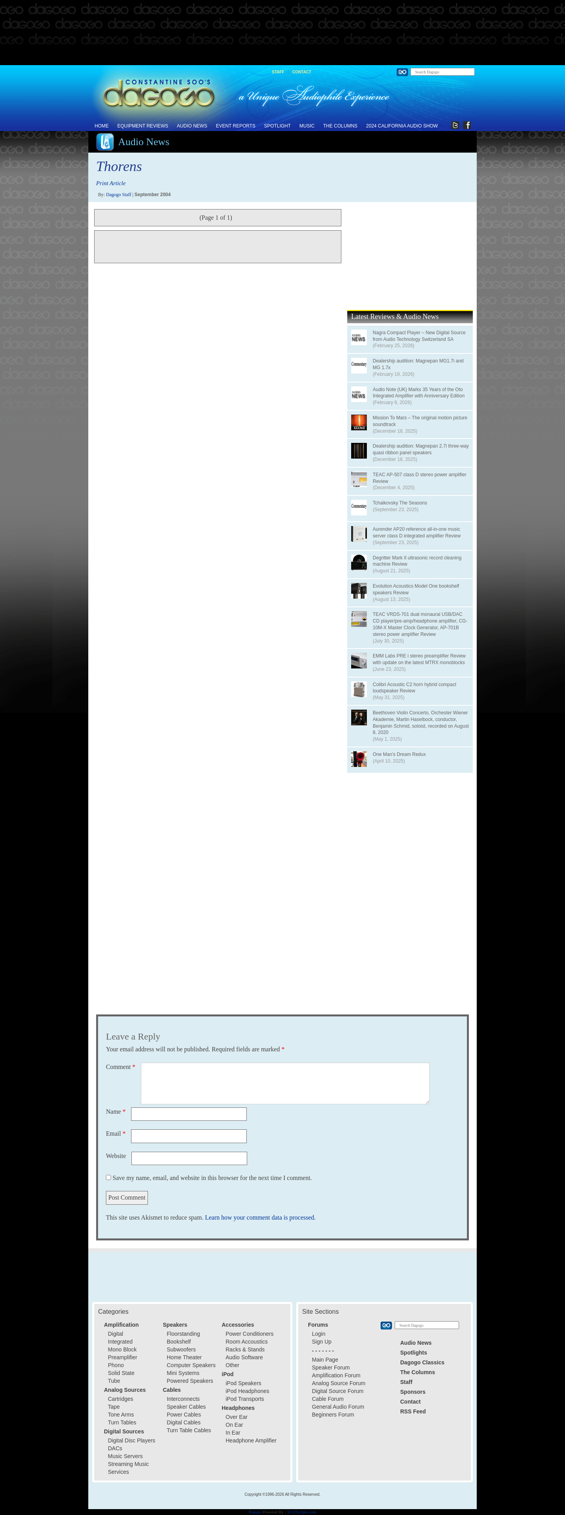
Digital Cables (183, 1422)
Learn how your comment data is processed (259, 1217)
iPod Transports (245, 1399)
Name (116, 1111)
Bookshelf (179, 1341)
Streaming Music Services (128, 1468)
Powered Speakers (190, 1381)
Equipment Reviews (142, 126)
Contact (301, 72)
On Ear (234, 1425)
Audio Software (244, 1357)
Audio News (192, 126)
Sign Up (322, 1341)
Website (116, 1156)
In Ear (233, 1432)
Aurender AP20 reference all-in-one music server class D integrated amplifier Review (417, 532)
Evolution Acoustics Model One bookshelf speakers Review (416, 589)
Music (307, 126)
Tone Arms (121, 1414)
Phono (116, 1365)
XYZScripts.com (301, 1512)
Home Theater (184, 1357)
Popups (255, 1512)
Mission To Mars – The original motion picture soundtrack (420, 421)
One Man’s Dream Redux (399, 754)
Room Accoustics (247, 1341)
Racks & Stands (245, 1349)
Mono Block (122, 1349)
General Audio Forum (338, 1407)
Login (318, 1334)
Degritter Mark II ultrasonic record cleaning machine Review (417, 561)
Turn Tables (122, 1422)
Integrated (120, 1341)
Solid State (121, 1373)
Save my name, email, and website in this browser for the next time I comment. (212, 1177)
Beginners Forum (333, 1414)
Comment (120, 1066)
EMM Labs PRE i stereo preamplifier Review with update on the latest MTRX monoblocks (419, 659)
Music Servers (125, 1456)
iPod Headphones (247, 1391)
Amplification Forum (336, 1375)
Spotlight (277, 126)
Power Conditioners (249, 1334)
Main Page (325, 1360)
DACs (115, 1448)
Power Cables (184, 1414)
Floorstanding (183, 1334)
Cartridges (120, 1399)
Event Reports (235, 126)
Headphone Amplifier (251, 1440)
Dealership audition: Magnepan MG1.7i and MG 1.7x (418, 364)
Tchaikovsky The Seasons (400, 503)
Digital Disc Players (131, 1440)
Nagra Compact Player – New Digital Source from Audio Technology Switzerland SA (419, 336)
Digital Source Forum (338, 1391)
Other (232, 1365)
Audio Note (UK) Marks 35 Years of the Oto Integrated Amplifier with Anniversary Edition (419, 393)
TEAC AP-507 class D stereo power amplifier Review (420, 478)
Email (116, 1133)
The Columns (340, 126)
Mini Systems (183, 1373)
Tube (114, 1381)
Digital (115, 1334)
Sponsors (413, 1392)
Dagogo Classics (422, 1362)
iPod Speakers (243, 1383)
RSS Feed (413, 1411)
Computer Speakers (191, 1365)
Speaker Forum (331, 1367)
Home (102, 126)
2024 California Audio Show (402, 126)
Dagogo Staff (118, 194)
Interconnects (183, 1399)
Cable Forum (328, 1399)
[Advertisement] (282, 32)
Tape (114, 1407)
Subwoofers (181, 1349)
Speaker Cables (186, 1407)
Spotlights (413, 1352)
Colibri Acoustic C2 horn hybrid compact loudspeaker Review (414, 688)
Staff (278, 72)
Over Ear (237, 1417)
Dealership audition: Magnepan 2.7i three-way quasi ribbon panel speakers (421, 449)
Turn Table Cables (189, 1430)
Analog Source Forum (338, 1383)
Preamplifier (122, 1357)
